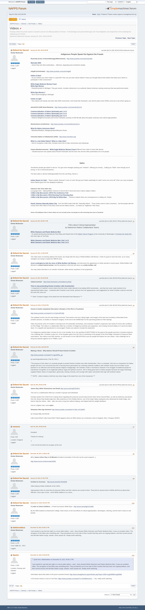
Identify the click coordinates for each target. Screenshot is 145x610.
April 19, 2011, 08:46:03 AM (38, 426)
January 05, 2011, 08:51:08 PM (39, 50)
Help (120, 607)
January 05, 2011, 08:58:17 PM (39, 221)
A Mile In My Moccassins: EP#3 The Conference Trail (49, 193)
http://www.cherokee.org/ (67, 137)
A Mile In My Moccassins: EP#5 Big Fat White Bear (49, 197)
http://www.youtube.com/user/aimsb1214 (68, 107)
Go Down (12, 44)
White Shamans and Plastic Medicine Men (46, 232)
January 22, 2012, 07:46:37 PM (39, 478)
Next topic (131, 38)
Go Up (11, 586)
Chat (98, 14)
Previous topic (120, 38)
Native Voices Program (85, 234)
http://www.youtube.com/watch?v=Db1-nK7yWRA (68, 409)
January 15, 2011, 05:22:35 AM (39, 278)
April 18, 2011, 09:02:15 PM (38, 384)
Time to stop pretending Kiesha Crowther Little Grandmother (52, 286)
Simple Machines (22, 607)
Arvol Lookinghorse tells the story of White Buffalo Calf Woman (53, 263)
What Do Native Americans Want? (43, 128)
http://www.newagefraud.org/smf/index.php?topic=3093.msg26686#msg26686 (96, 574)
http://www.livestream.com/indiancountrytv (57, 282)
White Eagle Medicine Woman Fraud (44, 84)
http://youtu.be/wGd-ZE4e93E (57, 482)
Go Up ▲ (135, 607)
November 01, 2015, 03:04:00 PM (39, 555)
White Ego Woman (37, 86)
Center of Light (36, 99)
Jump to (106, 595)
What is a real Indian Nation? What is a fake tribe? (48, 141)
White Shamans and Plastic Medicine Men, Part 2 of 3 (50, 242)
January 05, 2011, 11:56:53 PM (39, 253)
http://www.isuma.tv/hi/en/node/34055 (43, 461)
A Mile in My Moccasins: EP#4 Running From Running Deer (52, 195)
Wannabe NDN (36, 63)
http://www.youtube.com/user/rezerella (79, 59)
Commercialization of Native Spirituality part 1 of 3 (49, 111)
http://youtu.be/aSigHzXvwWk (84, 506)
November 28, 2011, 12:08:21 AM (39, 453)
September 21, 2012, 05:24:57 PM (40, 503)
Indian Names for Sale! (39, 180)
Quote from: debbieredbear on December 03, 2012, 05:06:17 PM (54, 559)
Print (133, 44)
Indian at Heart (36, 75)
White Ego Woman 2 (38, 92)
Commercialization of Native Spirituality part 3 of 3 (49, 116)
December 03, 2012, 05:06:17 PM (39, 527)
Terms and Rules (127, 607)
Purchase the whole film (123, 234)
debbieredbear (19, 528)
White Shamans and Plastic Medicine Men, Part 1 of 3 (50, 240)
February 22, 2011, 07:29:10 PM (39, 305)
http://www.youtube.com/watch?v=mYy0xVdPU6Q (47, 313)
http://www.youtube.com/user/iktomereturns (65, 124)
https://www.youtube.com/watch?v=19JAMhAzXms (75, 578)
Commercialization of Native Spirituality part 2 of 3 (49, 113)
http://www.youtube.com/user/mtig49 (58, 71)
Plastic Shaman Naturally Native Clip (44, 203)
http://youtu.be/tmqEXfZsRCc (70, 388)
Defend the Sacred (21, 50)
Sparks (16, 555)
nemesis (16, 427)
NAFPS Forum (17, 8)
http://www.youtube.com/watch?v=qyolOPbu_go (47, 355)
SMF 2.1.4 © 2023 (12, 607)
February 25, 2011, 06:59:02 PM (39, 347)
